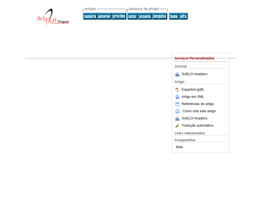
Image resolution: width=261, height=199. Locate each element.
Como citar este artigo (199, 111)
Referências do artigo (194, 104)
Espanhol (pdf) (189, 89)
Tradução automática (193, 125)
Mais (179, 147)
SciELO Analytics (194, 74)
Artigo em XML (189, 97)
